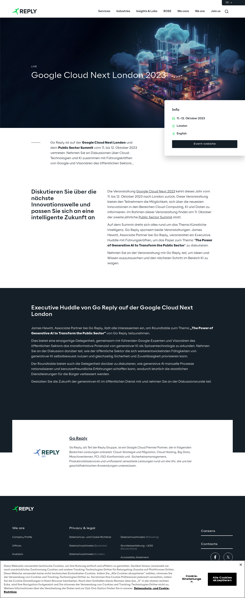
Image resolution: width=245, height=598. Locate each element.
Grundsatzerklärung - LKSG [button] (137, 547)
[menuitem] (104, 11)
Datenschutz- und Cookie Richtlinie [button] (90, 537)
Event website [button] (205, 144)
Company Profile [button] (22, 537)
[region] (122, 579)
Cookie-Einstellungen (191, 579)
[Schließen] (241, 564)
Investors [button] (17, 554)
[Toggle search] (226, 11)
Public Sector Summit (155, 217)
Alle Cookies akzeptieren (222, 579)
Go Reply (78, 438)
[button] (217, 531)
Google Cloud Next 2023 (155, 191)
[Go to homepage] (24, 11)
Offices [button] (16, 546)
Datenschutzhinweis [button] (88, 546)
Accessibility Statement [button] (135, 557)
